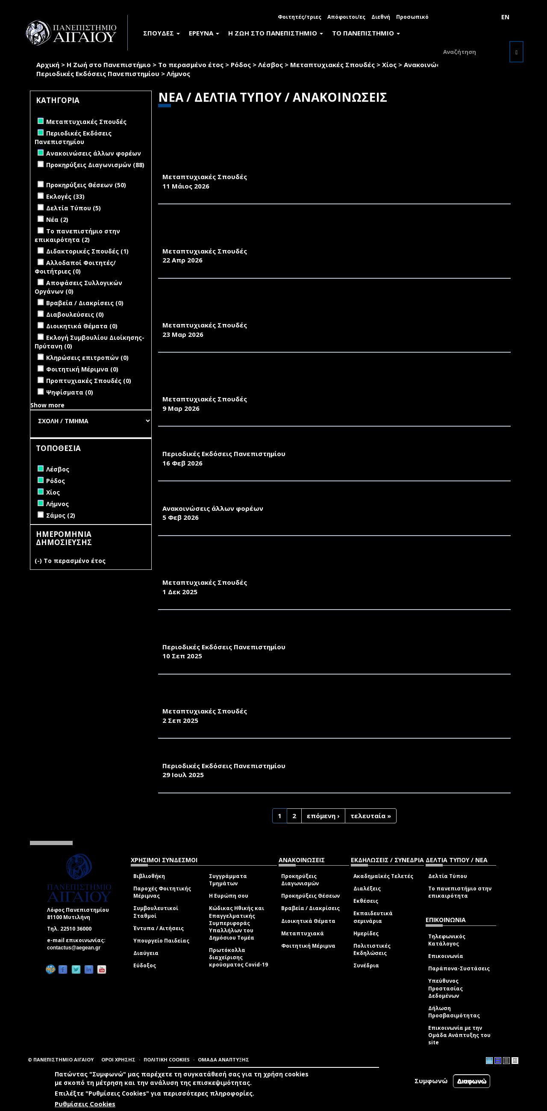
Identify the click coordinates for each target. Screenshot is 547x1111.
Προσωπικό (412, 17)
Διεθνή (380, 17)
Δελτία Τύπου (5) (73, 208)
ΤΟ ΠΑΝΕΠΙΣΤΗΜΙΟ (366, 33)
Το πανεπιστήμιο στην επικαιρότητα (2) (77, 235)
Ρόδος (241, 64)
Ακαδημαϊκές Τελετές (383, 876)
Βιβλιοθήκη (149, 876)
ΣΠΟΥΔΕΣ (161, 33)
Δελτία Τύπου (447, 876)
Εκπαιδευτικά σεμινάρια (373, 917)
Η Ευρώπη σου (228, 895)
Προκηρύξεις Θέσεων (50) (86, 185)
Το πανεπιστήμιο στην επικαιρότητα (459, 892)
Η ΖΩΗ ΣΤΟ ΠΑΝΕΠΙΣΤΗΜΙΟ (275, 33)
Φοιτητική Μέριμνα (308, 945)
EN (505, 17)
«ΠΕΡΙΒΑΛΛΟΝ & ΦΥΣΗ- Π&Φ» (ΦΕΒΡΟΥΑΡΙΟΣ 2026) (248, 444)
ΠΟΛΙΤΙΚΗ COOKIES (167, 1059)
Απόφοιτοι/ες (346, 17)
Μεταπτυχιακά (302, 933)
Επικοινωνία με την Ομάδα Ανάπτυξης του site (459, 1035)
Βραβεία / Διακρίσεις (310, 908)
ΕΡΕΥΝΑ (204, 33)
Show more (47, 405)
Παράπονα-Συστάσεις (459, 968)
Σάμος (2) (60, 515)
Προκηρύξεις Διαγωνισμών (300, 879)
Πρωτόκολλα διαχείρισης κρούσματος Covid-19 (238, 957)
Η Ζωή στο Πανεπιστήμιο (109, 64)
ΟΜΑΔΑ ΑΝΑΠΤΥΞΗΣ (223, 1059)
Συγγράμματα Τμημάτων (228, 879)
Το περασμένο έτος (191, 64)
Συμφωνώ (431, 1080)
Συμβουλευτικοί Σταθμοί (155, 912)
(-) (39, 561)
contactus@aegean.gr (76, 948)
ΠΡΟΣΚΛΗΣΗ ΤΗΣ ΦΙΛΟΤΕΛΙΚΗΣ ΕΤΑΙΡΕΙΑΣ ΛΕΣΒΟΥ (246, 499)
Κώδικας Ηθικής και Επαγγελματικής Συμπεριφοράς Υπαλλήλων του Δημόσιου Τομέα (236, 923)
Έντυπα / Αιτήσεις (158, 928)
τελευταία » (370, 815)
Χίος (389, 64)
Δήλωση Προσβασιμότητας (454, 1012)
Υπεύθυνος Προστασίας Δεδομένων (445, 988)
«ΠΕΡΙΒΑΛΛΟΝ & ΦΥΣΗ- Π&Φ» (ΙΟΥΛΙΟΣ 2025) (238, 756)
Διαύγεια (146, 953)
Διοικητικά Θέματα (308, 921)
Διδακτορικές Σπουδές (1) (87, 251)
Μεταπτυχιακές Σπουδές (332, 64)
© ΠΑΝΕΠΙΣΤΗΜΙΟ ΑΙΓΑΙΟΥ (61, 1059)
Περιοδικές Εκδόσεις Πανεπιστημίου (97, 73)
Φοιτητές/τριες (299, 17)
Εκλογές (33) (65, 196)
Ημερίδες (366, 933)
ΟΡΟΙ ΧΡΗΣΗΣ (118, 1059)
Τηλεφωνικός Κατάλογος (446, 940)
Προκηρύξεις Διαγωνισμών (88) (95, 165)
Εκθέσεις (365, 901)
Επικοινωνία (445, 956)
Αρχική (47, 64)
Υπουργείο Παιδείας (161, 940)
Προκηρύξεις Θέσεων (310, 895)
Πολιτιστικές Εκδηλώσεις (372, 949)
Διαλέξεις (367, 888)
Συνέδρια (366, 965)
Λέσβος (270, 64)
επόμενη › (323, 815)
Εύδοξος (144, 965)
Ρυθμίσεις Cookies (85, 1103)
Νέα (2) (57, 219)
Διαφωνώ (471, 1080)
